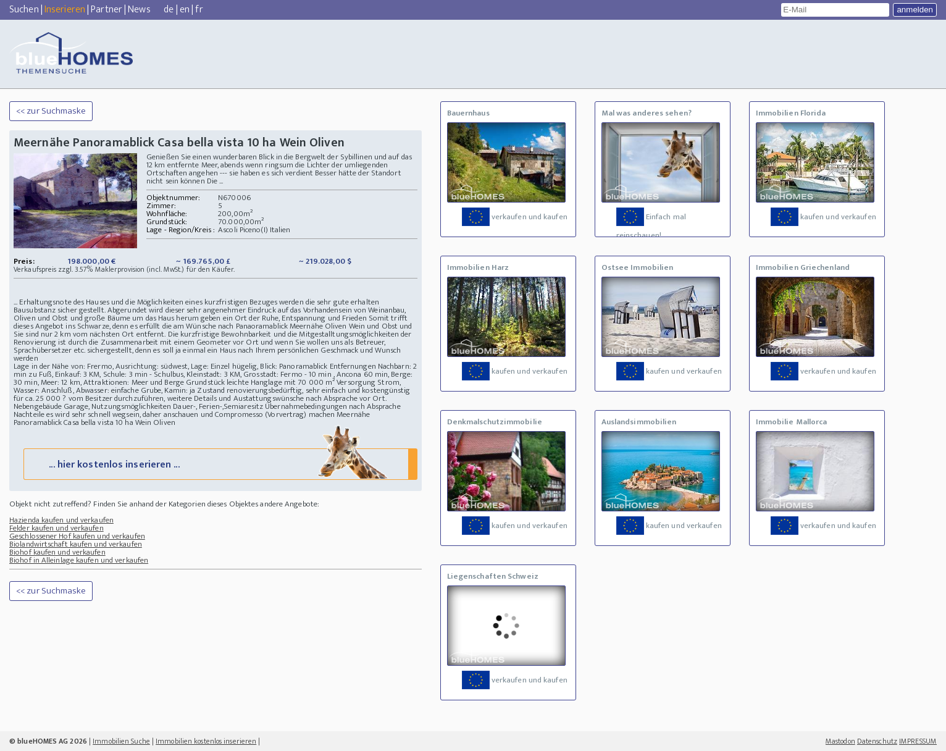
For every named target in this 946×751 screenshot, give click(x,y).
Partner (106, 9)
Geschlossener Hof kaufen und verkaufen (77, 536)
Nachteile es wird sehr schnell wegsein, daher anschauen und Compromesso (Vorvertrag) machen (174, 414)
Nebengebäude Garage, (52, 406)
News (139, 9)
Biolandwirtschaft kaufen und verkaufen (75, 544)
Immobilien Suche (121, 741)
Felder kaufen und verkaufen (56, 528)
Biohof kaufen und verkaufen (57, 552)
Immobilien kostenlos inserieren (206, 741)
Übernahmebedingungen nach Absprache (333, 406)
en (185, 9)
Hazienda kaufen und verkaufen (61, 520)
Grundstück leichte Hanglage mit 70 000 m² (260, 382)
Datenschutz (877, 741)
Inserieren (64, 9)
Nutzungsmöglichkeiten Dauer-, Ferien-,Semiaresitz (177, 406)
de (169, 9)
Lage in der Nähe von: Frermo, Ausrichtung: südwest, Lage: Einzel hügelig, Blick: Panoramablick (170, 366)
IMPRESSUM (918, 741)
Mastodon (840, 741)
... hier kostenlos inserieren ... (219, 463)
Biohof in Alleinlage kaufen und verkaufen (78, 560)
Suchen (24, 9)
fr (199, 9)
